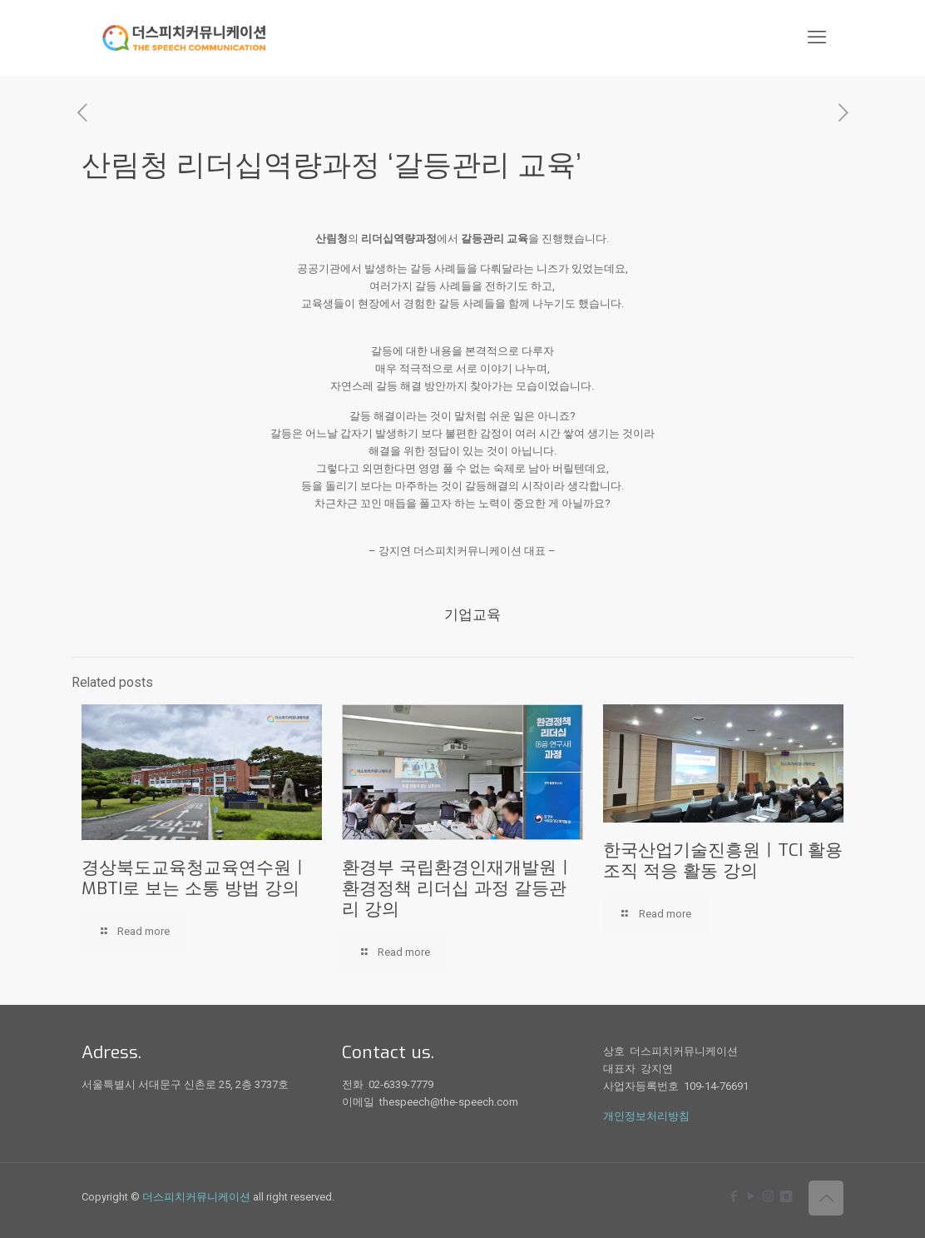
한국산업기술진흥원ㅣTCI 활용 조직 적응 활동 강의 (723, 860)
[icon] (785, 1196)
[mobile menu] (817, 37)
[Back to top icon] (826, 1198)
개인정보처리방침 (646, 1116)
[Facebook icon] (733, 1196)
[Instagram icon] (768, 1196)
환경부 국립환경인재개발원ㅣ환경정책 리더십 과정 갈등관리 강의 (458, 888)
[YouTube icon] (750, 1196)
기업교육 (472, 614)
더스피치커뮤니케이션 (196, 1197)
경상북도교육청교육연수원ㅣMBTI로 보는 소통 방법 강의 (195, 878)
